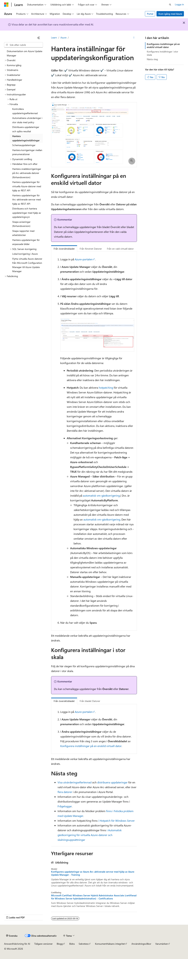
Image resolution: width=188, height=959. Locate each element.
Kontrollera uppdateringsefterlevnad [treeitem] (25, 111)
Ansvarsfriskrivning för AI (17, 943)
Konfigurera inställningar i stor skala (162, 53)
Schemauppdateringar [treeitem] (23, 145)
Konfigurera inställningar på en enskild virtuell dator (91, 746)
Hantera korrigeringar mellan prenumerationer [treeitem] (27, 152)
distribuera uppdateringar (112, 782)
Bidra (72, 943)
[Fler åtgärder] (134, 37)
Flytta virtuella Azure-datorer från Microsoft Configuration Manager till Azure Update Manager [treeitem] (27, 265)
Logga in (179, 4)
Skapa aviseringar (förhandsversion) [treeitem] (21, 224)
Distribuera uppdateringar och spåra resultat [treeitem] (25, 129)
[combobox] (23, 45)
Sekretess (84, 943)
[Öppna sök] (170, 5)
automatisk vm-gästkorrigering (101, 495)
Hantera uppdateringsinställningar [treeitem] (26, 138)
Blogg (60, 943)
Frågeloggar (65, 806)
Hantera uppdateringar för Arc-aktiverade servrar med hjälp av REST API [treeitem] (26, 199)
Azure (63, 37)
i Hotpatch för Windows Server (116, 820)
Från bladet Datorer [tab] (90, 701)
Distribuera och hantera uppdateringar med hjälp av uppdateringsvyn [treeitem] (26, 212)
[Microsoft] (6, 4)
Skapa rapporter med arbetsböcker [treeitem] (23, 233)
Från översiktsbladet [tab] (64, 248)
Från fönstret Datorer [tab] (91, 248)
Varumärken (161, 943)
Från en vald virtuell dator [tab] (120, 248)
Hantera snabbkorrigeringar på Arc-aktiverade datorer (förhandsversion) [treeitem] (26, 173)
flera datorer (65, 792)
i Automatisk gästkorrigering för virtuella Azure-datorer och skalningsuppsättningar (90, 834)
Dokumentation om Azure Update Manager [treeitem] (24, 53)
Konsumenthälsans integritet (110, 943)
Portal (150, 13)
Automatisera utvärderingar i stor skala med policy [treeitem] (27, 120)
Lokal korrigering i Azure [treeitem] (25, 253)
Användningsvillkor (141, 943)
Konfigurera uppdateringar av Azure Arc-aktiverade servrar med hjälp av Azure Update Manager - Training (92, 873)
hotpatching (106, 387)
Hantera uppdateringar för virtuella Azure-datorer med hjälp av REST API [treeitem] (26, 186)
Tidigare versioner (43, 943)
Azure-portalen (83, 259)
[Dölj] (38, 38)
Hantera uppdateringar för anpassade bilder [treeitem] (26, 242)
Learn (54, 37)
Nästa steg (152, 59)
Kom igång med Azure (170, 13)
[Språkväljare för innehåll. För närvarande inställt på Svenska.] (11, 936)
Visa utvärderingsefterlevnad (74, 782)
